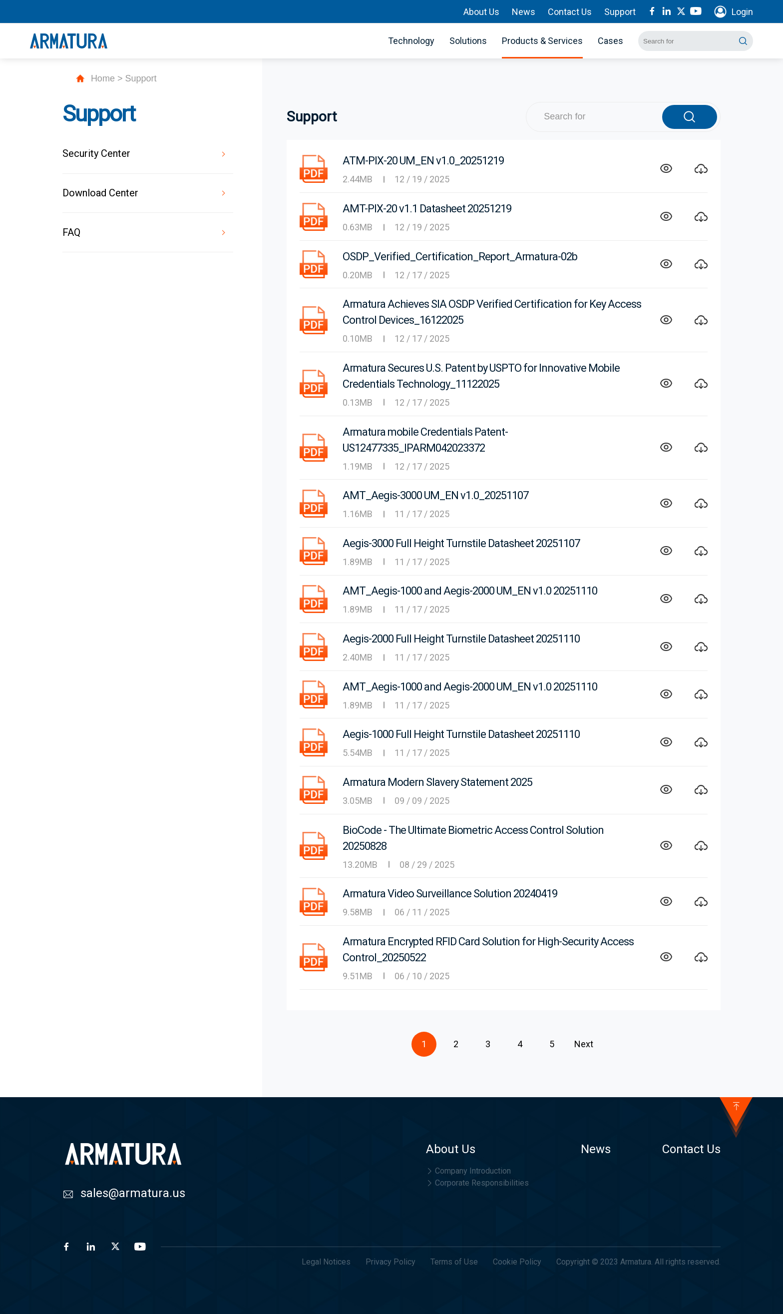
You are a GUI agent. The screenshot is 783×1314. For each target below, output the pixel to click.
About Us (481, 11)
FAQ (71, 232)
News (523, 11)
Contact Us (570, 11)
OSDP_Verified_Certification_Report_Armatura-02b (460, 256)
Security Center (96, 153)
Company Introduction (468, 1171)
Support (620, 11)
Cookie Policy (517, 1262)
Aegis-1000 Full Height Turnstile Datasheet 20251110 (461, 734)
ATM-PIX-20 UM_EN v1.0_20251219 (423, 160)
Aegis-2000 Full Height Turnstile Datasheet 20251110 (461, 639)
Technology (411, 40)
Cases (610, 40)
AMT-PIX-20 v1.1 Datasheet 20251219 (427, 208)
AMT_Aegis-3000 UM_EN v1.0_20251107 (435, 495)
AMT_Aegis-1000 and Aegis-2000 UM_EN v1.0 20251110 (470, 591)
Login (742, 11)
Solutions (468, 40)
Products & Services (542, 40)
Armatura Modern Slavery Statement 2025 (437, 782)
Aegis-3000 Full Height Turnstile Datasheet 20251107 (461, 543)
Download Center (100, 193)
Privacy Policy (390, 1262)
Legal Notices (326, 1262)
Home (103, 78)
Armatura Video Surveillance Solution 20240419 (450, 893)
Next (583, 1044)
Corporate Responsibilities (477, 1183)
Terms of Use (454, 1262)
